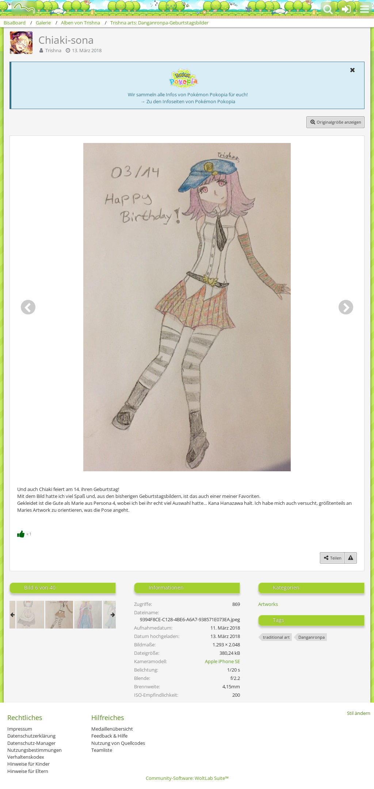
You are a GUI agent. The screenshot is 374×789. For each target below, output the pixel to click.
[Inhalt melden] (350, 558)
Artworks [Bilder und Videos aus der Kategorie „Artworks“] (268, 604)
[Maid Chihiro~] (30, 615)
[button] (364, 9)
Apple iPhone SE (222, 661)
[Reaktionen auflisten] (25, 533)
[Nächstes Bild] (346, 307)
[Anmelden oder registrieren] (346, 9)
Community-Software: (187, 778)
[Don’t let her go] (88, 615)
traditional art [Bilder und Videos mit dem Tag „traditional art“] (276, 637)
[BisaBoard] (19, 8)
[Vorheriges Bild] (28, 307)
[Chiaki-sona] (59, 615)
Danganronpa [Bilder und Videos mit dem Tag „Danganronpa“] (311, 637)
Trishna (53, 50)
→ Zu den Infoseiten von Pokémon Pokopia (188, 101)
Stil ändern (358, 713)
